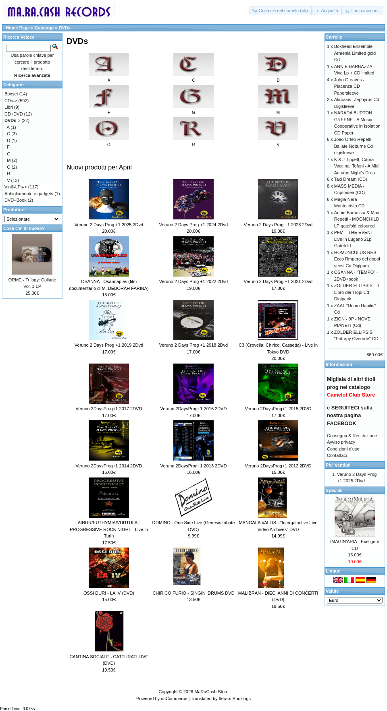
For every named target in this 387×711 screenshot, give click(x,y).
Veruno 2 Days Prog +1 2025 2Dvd (109, 224)
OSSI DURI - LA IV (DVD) (108, 593)
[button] (281, 10)
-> (12, 120)
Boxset (11, 93)
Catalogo (44, 27)
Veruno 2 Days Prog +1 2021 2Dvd (278, 281)
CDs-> (10, 100)
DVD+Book (15, 200)
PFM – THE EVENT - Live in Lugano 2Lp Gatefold (355, 239)
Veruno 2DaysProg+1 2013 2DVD (193, 465)
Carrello (334, 37)
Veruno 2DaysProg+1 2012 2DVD (278, 465)
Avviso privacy (341, 442)
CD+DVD (13, 114)
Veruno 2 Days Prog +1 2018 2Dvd (193, 345)
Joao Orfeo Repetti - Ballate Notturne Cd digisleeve (354, 146)
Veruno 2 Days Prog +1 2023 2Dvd (278, 224)
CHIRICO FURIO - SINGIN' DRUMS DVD (193, 593)
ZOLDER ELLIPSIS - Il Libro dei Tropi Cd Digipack (356, 292)
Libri (8, 107)
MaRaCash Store (211, 691)
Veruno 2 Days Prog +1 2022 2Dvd (193, 281)
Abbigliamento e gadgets (28, 193)
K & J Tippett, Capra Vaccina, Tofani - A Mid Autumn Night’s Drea (356, 166)
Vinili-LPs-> (15, 186)
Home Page (18, 27)
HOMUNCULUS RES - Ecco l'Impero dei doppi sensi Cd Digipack (357, 259)
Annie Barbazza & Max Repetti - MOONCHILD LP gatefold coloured (356, 219)
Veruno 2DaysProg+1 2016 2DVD (193, 408)
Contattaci (337, 455)
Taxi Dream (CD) (350, 179)
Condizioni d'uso (343, 448)
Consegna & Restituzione (352, 435)
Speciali (334, 490)
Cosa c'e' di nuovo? (24, 228)
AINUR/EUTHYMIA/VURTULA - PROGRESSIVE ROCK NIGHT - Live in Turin (109, 529)
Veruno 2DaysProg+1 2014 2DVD (109, 465)
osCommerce (174, 698)
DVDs (65, 27)
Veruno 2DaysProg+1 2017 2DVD (109, 408)
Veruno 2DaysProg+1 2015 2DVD (278, 408)
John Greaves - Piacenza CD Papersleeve (349, 86)
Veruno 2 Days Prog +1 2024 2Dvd (193, 224)
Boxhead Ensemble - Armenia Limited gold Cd (355, 53)
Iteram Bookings (235, 698)
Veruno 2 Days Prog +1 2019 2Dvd (109, 345)
